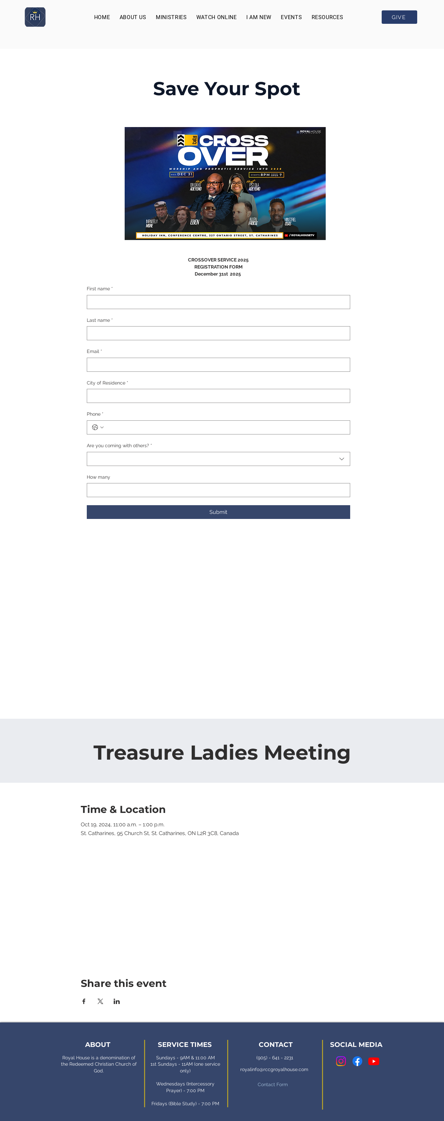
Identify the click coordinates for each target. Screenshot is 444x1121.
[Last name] (216, 333)
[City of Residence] (216, 396)
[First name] (216, 302)
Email (94, 351)
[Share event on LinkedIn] (117, 1001)
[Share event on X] (100, 1001)
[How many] (216, 490)
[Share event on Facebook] (84, 1001)
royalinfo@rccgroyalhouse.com (274, 1069)
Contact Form (273, 1084)
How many (98, 477)
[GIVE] (399, 17)
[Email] (216, 364)
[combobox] (218, 459)
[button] (132, 17)
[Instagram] (340, 1061)
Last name (100, 320)
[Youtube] (373, 1061)
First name (100, 289)
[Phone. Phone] (225, 427)
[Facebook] (357, 1061)
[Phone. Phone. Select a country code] (98, 427)
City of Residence (107, 383)
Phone (95, 414)
